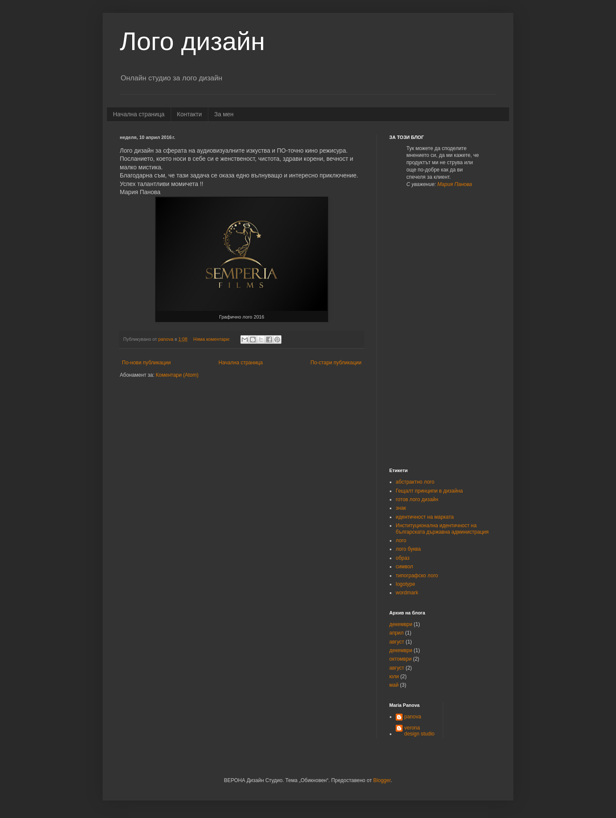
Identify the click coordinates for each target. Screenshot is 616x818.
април (396, 633)
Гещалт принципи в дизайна (429, 491)
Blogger (382, 780)
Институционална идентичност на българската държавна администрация (442, 529)
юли (394, 676)
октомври (400, 659)
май (394, 685)
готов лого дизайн (417, 499)
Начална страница (139, 114)
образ (402, 558)
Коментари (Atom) (177, 375)
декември (400, 624)
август (396, 642)
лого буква (408, 549)
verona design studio (419, 731)
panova (412, 717)
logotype (405, 584)
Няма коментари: (212, 339)
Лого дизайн (192, 41)
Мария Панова (454, 184)
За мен (224, 114)
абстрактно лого (415, 482)
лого (401, 540)
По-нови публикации (146, 363)
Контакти (189, 114)
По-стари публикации (336, 363)
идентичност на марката (425, 517)
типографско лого (417, 576)
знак (401, 508)
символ (404, 567)
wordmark (407, 593)
